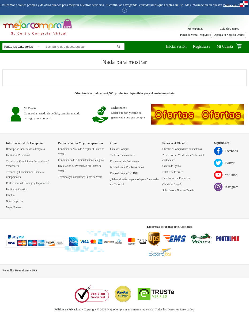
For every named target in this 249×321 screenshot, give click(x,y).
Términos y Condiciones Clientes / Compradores (25, 175)
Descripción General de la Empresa (25, 149)
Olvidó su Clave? (171, 184)
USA (34, 270)
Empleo (10, 195)
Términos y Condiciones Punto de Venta (80, 177)
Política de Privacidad (18, 155)
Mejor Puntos (13, 207)
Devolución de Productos (176, 178)
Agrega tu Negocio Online (229, 34)
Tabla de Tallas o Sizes (122, 155)
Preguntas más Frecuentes (124, 161)
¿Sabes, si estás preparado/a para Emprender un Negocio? (134, 182)
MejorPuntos (195, 28)
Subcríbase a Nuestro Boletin (178, 190)
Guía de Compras (119, 149)
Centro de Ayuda (171, 166)
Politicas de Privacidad (67, 309)
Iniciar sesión (176, 46)
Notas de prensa (14, 201)
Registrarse (201, 46)
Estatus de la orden (172, 172)
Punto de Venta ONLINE (124, 173)
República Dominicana (16, 270)
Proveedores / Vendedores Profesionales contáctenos (184, 158)
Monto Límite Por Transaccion (127, 167)
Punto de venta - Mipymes (195, 34)
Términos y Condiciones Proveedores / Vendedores (27, 164)
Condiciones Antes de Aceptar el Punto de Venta (81, 152)
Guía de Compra (229, 28)
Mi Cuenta (225, 46)
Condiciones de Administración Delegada (81, 160)
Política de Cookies (235, 5)
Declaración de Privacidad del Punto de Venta (80, 168)
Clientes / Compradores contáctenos (182, 149)
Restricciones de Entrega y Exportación (27, 183)
